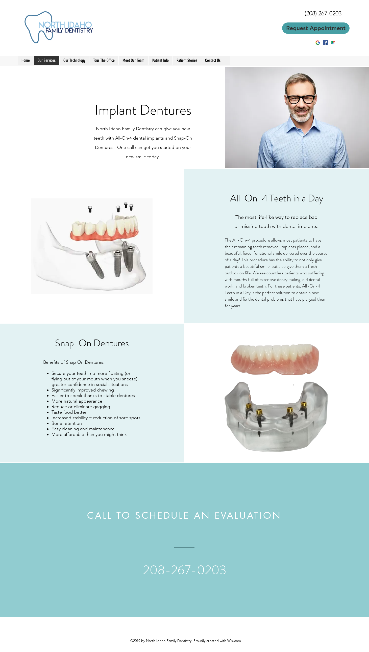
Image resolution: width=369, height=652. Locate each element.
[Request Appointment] (316, 28)
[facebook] (325, 42)
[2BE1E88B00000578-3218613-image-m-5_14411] (317, 42)
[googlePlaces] (332, 42)
